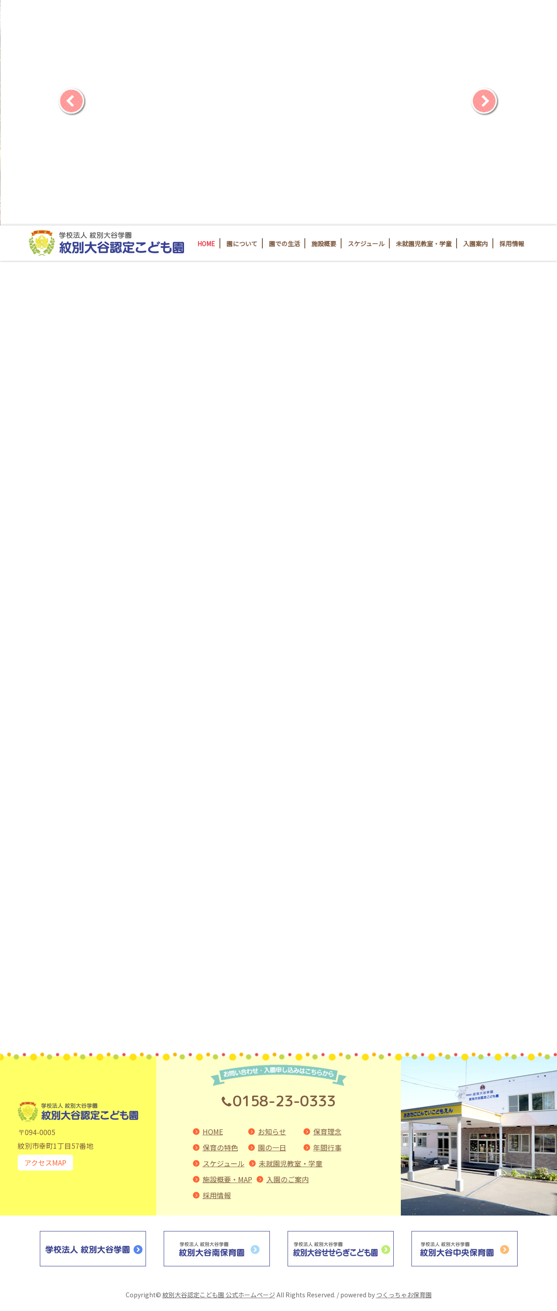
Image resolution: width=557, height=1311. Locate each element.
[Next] (485, 102)
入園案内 (475, 243)
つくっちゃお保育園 (404, 1294)
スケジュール (366, 243)
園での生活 (284, 243)
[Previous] (72, 102)
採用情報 (511, 243)
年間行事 (327, 1147)
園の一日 (272, 1147)
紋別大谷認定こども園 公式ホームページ (218, 1294)
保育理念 (327, 1131)
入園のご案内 (287, 1179)
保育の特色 (220, 1147)
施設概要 (323, 243)
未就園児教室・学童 (424, 243)
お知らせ (272, 1131)
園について (242, 243)
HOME (206, 243)
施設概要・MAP (227, 1179)
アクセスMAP (45, 1162)
